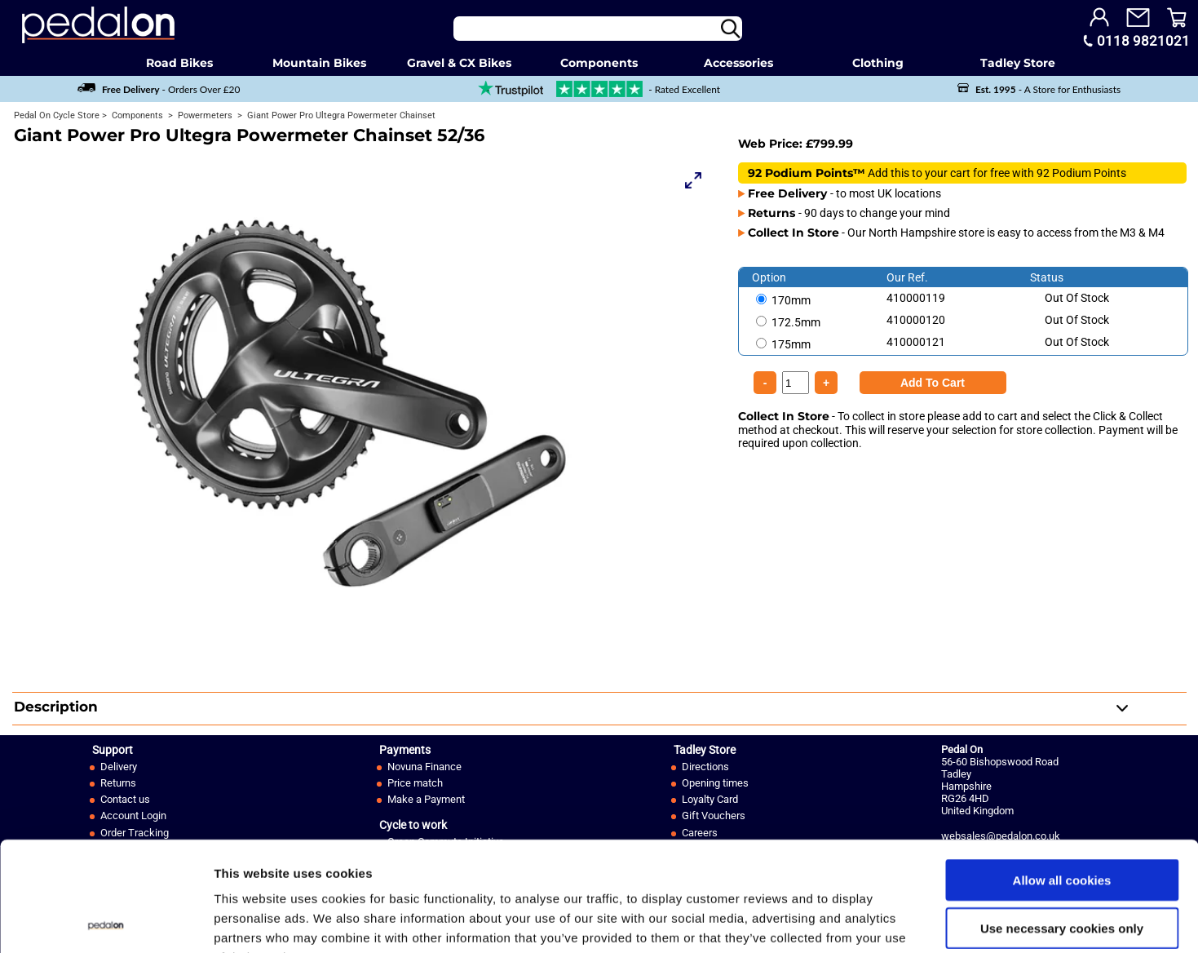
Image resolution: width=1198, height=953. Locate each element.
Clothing (878, 62)
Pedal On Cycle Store (56, 115)
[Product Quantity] (933, 382)
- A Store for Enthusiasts (1039, 89)
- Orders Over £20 (159, 89)
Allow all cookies (1062, 777)
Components (599, 62)
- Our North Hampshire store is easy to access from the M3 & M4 (956, 232)
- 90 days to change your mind (849, 212)
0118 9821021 (1143, 41)
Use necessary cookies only (1061, 825)
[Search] (597, 28)
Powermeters (203, 115)
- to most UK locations (844, 193)
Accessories (738, 62)
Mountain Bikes (319, 62)
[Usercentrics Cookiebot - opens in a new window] (105, 921)
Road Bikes (179, 62)
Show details (856, 921)
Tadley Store (1017, 62)
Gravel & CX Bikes (459, 62)
